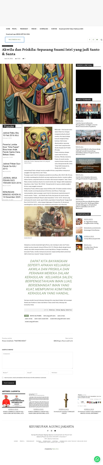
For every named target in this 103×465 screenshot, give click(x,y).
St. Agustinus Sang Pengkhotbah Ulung (91, 222)
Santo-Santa (88, 219)
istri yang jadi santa (49, 315)
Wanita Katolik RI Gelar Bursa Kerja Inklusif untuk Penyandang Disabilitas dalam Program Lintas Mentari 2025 (88, 151)
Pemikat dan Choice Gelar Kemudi (91, 248)
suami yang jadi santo (31, 321)
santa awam (61, 315)
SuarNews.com (48, 454)
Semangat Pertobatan (91, 230)
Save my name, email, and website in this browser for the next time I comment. (25, 377)
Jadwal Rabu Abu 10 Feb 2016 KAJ (11, 134)
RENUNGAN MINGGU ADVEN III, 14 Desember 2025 (12, 194)
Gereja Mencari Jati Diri (92, 238)
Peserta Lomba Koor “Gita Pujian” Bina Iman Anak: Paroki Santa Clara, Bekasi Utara (11, 149)
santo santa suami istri (41, 318)
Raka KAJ (55, 449)
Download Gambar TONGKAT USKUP (64, 412)
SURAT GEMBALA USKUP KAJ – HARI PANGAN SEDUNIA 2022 (38, 412)
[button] (97, 459)
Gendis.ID (79, 251)
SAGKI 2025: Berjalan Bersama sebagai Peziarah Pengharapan (86, 178)
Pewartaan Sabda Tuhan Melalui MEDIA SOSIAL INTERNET (89, 412)
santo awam (28, 318)
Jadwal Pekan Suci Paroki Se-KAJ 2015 (11, 166)
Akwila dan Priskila (35, 315)
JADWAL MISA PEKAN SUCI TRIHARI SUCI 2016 (12, 180)
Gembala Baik (7, 46)
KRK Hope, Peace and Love (63, 341)
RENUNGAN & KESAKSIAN (92, 227)
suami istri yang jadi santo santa (60, 318)
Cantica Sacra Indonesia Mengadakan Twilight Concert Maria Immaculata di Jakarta (86, 124)
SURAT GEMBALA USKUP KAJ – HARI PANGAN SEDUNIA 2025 (13, 412)
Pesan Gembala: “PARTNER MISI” (14, 341)
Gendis (57, 454)
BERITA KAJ (79, 120)
